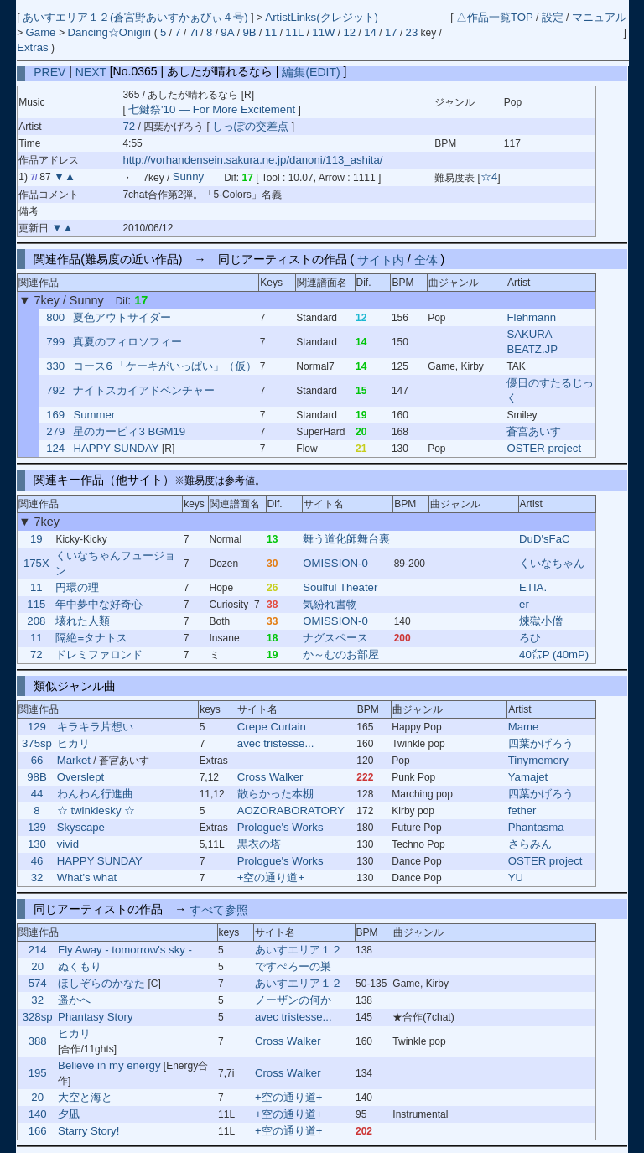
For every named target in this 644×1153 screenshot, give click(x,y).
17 (391, 32)
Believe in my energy (109, 1065)
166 (38, 1130)
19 (36, 538)
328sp (38, 1016)
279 (55, 431)
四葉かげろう (541, 743)
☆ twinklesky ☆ (96, 810)
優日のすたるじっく (550, 390)
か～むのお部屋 (341, 654)
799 (55, 341)
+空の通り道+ (270, 877)
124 (55, 448)
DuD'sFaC (544, 538)
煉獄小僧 (541, 621)
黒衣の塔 (259, 844)
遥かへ (74, 1000)
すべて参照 (219, 909)
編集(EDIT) (311, 71)
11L (294, 32)
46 (37, 860)
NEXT (90, 71)
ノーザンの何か (293, 1000)
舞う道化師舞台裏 (346, 538)
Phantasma (536, 827)
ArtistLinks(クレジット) (321, 17)
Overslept (80, 777)
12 (350, 32)
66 (37, 760)
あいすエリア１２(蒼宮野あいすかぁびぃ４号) (137, 17)
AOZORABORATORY (291, 810)
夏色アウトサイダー (122, 317)
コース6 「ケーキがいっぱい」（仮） (165, 366)
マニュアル (599, 17)
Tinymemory (538, 760)
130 (37, 844)
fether (522, 810)
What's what (87, 877)
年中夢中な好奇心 (99, 604)
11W (323, 32)
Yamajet (528, 777)
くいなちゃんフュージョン (115, 563)
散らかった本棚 (275, 793)
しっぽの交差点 (252, 126)
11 (271, 32)
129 (37, 726)
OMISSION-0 (335, 563)
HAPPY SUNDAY (115, 448)
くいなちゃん (551, 563)
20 (37, 966)
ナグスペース (335, 637)
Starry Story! (88, 1130)
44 (37, 793)
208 (36, 621)
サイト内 (380, 259)
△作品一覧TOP (494, 17)
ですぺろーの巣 (293, 966)
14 (370, 32)
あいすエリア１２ (298, 949)
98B (36, 777)
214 (38, 949)
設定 (553, 17)
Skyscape (81, 827)
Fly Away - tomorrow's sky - (125, 949)
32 (37, 877)
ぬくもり (79, 966)
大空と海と (85, 1097)
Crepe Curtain (271, 726)
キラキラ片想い (95, 726)
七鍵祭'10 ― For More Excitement (211, 109)
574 (38, 983)
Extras (32, 47)
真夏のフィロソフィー (127, 341)
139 (37, 827)
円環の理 (77, 587)
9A (227, 32)
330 (55, 366)
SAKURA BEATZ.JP (532, 342)
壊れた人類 (82, 621)
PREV (49, 71)
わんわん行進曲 (95, 793)
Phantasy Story (95, 1016)
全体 (426, 259)
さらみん (530, 844)
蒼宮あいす (533, 431)
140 (38, 1114)
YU (515, 877)
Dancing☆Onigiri (110, 32)
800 (55, 317)
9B (249, 32)
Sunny (188, 177)
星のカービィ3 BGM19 (129, 431)
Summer (94, 414)
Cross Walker (270, 777)
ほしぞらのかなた (101, 983)
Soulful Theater (340, 587)
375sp (37, 743)
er (524, 604)
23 (412, 32)
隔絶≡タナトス (91, 637)
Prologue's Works (280, 827)
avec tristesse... (275, 743)
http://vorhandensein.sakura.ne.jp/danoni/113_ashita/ (252, 159)
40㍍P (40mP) (554, 654)
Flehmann (531, 317)
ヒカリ (73, 743)
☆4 (488, 177)
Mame (523, 726)
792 (55, 390)
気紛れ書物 (330, 604)
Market (74, 760)
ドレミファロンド (99, 654)
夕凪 (69, 1114)
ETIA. (533, 587)
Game (43, 32)
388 (38, 1041)
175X (36, 563)
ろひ (530, 637)
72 (128, 126)
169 (55, 414)
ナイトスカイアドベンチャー (144, 390)
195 (38, 1073)
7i (194, 32)
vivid (68, 844)
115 (36, 604)
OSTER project (543, 448)
